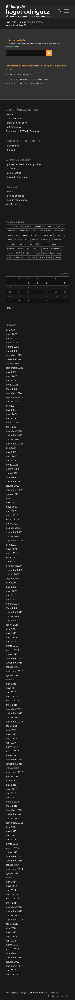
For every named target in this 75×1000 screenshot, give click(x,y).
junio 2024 (11, 410)
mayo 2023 (11, 456)
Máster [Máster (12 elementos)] (20, 248)
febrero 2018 (12, 700)
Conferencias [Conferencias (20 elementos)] (60, 235)
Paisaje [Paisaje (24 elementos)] (45, 248)
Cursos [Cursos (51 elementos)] (9, 240)
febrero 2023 (12, 469)
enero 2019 (11, 654)
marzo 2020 (12, 599)
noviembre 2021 (14, 532)
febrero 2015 (12, 848)
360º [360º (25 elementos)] (8, 226)
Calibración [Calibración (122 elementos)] (11, 231)
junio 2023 (11, 452)
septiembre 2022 (14, 490)
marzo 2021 (12, 553)
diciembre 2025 (14, 355)
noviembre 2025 (14, 359)
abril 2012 (11, 970)
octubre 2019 (12, 616)
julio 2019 (11, 629)
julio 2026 (11, 330)
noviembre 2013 (14, 911)
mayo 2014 (11, 886)
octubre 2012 (12, 961)
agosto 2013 (12, 923)
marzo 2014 (12, 894)
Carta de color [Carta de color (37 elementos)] (12, 235)
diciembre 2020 (14, 565)
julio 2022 (11, 498)
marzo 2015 (12, 843)
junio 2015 (11, 831)
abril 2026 (11, 338)
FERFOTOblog (13, 172)
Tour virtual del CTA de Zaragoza (23, 131)
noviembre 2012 (14, 957)
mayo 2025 (11, 376)
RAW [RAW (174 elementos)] (18, 253)
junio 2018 (11, 683)
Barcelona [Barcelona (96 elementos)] (25, 226)
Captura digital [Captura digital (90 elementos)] (45, 231)
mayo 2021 (11, 549)
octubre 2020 (12, 574)
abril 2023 (11, 460)
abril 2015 (11, 839)
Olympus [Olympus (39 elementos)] (36, 248)
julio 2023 (11, 447)
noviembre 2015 (14, 814)
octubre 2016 (12, 768)
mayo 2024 (11, 414)
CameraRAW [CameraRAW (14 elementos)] (23, 231)
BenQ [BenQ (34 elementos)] (50, 226)
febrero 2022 (12, 519)
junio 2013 (11, 932)
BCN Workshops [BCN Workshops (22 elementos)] (38, 226)
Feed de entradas (15, 195)
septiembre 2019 (14, 620)
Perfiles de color (14, 127)
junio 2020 (11, 586)
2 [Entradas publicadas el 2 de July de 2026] (37, 283)
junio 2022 (11, 502)
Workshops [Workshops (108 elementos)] (31, 257)
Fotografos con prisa (16, 122)
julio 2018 (11, 679)
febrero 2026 (12, 346)
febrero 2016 (12, 801)
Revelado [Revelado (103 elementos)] (26, 253)
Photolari (10, 150)
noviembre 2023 (14, 435)
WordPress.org (13, 204)
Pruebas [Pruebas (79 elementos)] (10, 253)
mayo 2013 (11, 936)
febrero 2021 (12, 557)
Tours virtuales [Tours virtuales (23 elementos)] (55, 253)
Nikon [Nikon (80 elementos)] (28, 248)
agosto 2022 (12, 494)
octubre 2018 (12, 667)
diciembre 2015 (14, 810)
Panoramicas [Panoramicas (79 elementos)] (56, 248)
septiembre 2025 (14, 367)
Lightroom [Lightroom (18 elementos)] (45, 244)
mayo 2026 (11, 334)
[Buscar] (58, 11)
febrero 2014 (12, 898)
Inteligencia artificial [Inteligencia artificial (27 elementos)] (26, 244)
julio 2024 (11, 405)
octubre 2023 (12, 439)
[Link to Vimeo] (62, 996)
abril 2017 (11, 742)
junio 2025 (11, 372)
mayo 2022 (11, 506)
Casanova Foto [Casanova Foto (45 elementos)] (26, 235)
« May (8, 308)
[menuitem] (58, 11)
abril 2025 (11, 380)
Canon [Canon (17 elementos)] (34, 231)
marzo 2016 (12, 797)
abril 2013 (11, 940)
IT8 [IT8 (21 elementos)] (37, 244)
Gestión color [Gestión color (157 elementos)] (56, 240)
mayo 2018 (11, 688)
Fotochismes (12, 145)
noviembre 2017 (14, 713)
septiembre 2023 (14, 443)
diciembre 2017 (14, 709)
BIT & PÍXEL (12, 114)
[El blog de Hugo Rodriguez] (31, 11)
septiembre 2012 (14, 966)
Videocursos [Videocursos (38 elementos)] (19, 257)
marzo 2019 (12, 645)
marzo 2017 (12, 747)
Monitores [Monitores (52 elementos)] (10, 248)
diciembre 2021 (14, 528)
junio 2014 (11, 881)
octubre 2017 (12, 717)
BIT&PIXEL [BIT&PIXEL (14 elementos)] (59, 226)
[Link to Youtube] (53, 996)
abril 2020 (11, 595)
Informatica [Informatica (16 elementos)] (11, 244)
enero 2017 (11, 755)
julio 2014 (11, 877)
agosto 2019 (12, 624)
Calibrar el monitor (15, 118)
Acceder (10, 191)
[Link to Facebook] (48, 996)
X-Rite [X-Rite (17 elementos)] (40, 257)
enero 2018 (11, 704)
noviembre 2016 (14, 763)
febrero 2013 (12, 949)
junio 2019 (11, 633)
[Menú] (65, 11)
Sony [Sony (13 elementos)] (45, 253)
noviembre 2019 (14, 612)
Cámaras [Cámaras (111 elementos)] (18, 240)
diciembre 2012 (14, 953)
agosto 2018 (12, 675)
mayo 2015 (11, 835)
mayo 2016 (11, 789)
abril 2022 (11, 511)
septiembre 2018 (14, 671)
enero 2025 (11, 389)
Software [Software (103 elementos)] (36, 253)
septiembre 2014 (14, 869)
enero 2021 (11, 561)
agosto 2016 (12, 776)
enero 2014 (11, 902)
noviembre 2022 (14, 481)
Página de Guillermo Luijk (19, 177)
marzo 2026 (12, 342)
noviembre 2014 (14, 860)
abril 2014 (11, 890)
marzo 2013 (12, 945)
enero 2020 (11, 608)
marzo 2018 (12, 696)
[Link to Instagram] (67, 996)
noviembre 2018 (14, 662)
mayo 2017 (11, 738)
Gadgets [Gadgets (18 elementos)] (44, 240)
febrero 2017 (12, 751)
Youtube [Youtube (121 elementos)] (49, 257)
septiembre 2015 (14, 822)
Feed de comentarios (17, 200)
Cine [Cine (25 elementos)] (37, 235)
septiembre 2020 (14, 578)
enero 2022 (11, 523)
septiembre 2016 (14, 772)
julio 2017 (11, 730)
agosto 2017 (12, 725)
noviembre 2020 (14, 570)
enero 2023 (11, 473)
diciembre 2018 (14, 658)
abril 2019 (11, 641)
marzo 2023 (12, 464)
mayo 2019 (11, 637)
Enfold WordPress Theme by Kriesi (46, 993)
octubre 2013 (12, 915)
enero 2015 (11, 852)
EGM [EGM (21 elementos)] (27, 240)
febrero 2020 (12, 603)
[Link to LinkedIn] (57, 996)
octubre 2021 (12, 536)
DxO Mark (11, 168)
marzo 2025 (12, 384)
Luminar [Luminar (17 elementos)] (55, 244)
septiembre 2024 (14, 397)
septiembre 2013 (14, 919)
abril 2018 (11, 692)
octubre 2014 (12, 864)
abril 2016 (11, 793)
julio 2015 (11, 827)
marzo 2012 (12, 974)
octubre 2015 (12, 818)
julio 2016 (11, 780)
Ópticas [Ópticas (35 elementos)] (58, 257)
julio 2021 (11, 544)
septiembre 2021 (14, 540)
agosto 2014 (12, 873)
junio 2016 (11, 784)
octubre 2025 (12, 363)
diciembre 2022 (14, 477)
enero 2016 (11, 806)
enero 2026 (11, 351)
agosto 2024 (12, 401)
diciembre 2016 (14, 759)
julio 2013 (11, 928)
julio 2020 (11, 582)
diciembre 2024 (14, 393)
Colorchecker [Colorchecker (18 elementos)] (47, 235)
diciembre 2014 (14, 856)
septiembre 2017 (14, 721)
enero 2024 (11, 426)
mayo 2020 (11, 591)
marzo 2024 (12, 422)
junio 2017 (11, 734)
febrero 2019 (12, 650)
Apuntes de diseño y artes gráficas (23, 164)
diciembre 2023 (14, 431)
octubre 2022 (12, 485)
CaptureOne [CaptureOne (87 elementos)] (58, 231)
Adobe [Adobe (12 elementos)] (16, 226)
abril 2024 (11, 418)
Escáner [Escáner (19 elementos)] (35, 240)
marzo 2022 (12, 515)
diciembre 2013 (14, 907)
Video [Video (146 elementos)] (9, 257)
